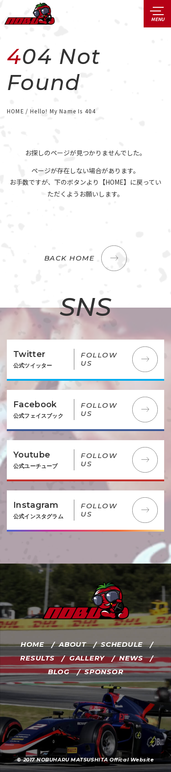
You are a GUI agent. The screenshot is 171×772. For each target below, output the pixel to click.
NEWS (131, 658)
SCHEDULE (122, 644)
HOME (32, 644)
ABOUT (72, 644)
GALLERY (86, 658)
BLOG (59, 671)
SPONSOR (103, 671)
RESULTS (37, 658)
